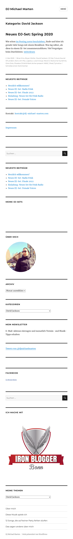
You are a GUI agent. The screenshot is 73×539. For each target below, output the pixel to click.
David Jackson (42, 58)
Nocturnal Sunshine (58, 61)
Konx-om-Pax (20, 61)
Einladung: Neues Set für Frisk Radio (25, 96)
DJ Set (51, 58)
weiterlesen (29, 52)
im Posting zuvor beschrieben (30, 41)
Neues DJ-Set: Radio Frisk (20, 89)
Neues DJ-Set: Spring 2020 (29, 34)
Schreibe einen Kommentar (17, 66)
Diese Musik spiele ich (16, 514)
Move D (47, 61)
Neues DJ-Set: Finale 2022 (21, 92)
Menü (63, 9)
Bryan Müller (30, 58)
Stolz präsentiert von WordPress (34, 534)
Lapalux (29, 61)
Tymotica (57, 63)
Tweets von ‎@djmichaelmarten (21, 348)
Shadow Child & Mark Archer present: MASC (31, 63)
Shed (51, 63)
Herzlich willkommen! (19, 85)
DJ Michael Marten (19, 9)
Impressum (11, 127)
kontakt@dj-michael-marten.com (31, 113)
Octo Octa (10, 63)
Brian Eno (20, 58)
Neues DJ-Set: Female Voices (22, 99)
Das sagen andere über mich (20, 526)
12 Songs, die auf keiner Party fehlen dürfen (26, 520)
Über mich (11, 508)
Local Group (38, 61)
